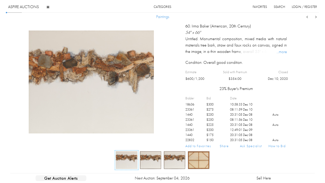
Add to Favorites (198, 146)
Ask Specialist (251, 146)
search (279, 7)
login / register (304, 7)
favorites (260, 7)
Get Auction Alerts (61, 178)
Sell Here (263, 178)
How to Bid (277, 146)
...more (282, 51)
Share (224, 146)
